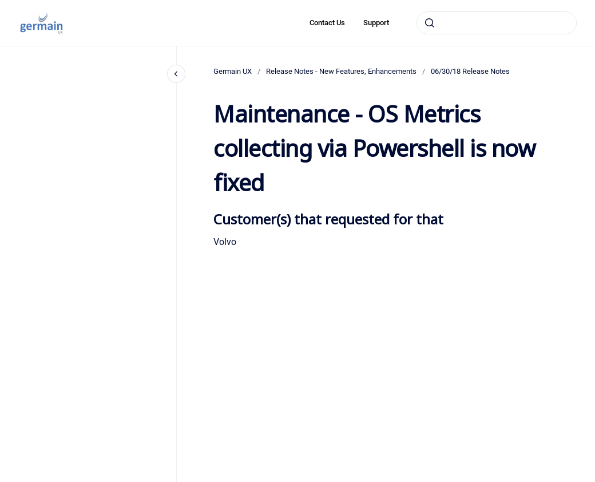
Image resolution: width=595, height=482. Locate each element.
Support (376, 22)
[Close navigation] (176, 74)
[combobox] (496, 23)
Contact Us (327, 22)
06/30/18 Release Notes (470, 71)
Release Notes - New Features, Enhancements (341, 71)
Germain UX (232, 71)
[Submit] (430, 23)
